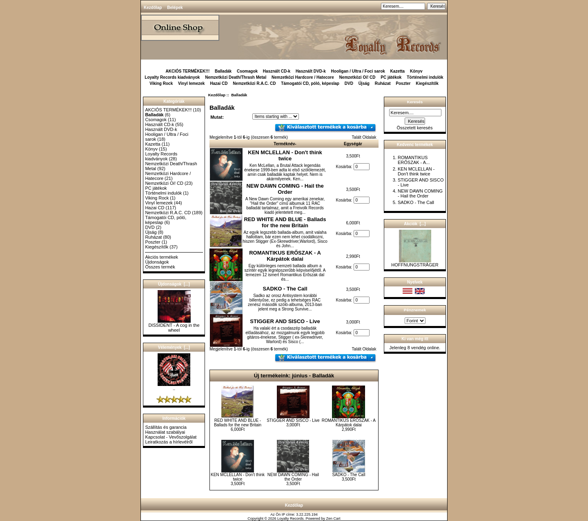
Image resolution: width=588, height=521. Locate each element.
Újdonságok (157, 261)
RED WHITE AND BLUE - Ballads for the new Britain (285, 222)
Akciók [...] (414, 224)
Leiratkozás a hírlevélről (168, 441)
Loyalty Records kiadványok (172, 77)
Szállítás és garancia (166, 427)
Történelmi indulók (425, 77)
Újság (364, 83)
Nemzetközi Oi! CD (357, 77)
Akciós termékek (161, 257)
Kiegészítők (427, 83)
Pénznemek (415, 310)
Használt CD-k (276, 71)
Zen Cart (333, 519)
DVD (349, 83)
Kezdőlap (153, 7)
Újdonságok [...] (174, 284)
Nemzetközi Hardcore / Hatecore (303, 77)
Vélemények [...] (174, 347)
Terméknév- (285, 144)
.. (174, 386)
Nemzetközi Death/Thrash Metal (235, 77)
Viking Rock (161, 83)
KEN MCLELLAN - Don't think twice (285, 155)
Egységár (353, 144)
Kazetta (397, 71)
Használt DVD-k (311, 71)
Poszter (403, 83)
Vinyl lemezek (191, 83)
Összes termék (160, 266)
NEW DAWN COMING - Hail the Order (284, 189)
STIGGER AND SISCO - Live (285, 321)
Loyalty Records (290, 519)
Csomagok (247, 71)
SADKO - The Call (285, 289)
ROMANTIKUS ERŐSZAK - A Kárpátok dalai (285, 256)
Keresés (415, 102)
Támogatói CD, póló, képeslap (310, 83)
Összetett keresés (414, 127)
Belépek (175, 7)
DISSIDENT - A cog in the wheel (173, 326)
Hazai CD (218, 83)
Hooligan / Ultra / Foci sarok (358, 71)
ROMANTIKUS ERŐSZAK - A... (414, 160)
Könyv (416, 71)
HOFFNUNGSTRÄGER (415, 262)
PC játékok (391, 77)
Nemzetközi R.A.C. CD (254, 83)
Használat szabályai (165, 432)
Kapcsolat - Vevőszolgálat (170, 437)
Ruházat (383, 83)
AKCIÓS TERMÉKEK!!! (187, 71)
